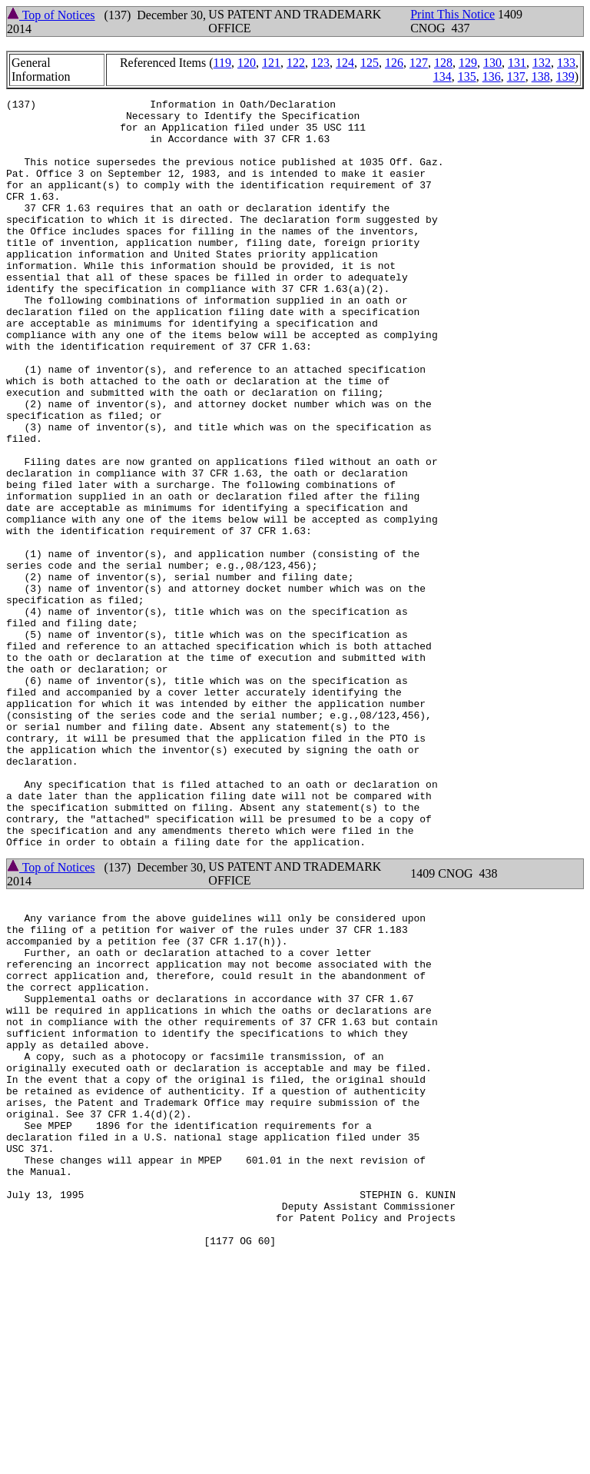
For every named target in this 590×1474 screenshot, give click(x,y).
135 (467, 76)
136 (491, 76)
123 (320, 62)
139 (565, 76)
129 (468, 62)
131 (517, 62)
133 (566, 62)
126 (394, 62)
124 (345, 62)
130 (492, 62)
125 (369, 62)
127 (418, 62)
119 (222, 62)
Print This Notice (452, 14)
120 (246, 62)
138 (541, 76)
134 (442, 76)
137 (516, 76)
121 (271, 62)
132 (541, 62)
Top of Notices (51, 15)
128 (443, 62)
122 (296, 62)
